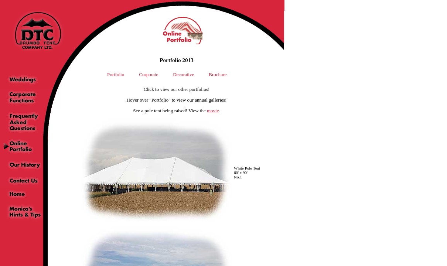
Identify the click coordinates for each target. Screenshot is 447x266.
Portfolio (115, 74)
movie (213, 110)
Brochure (217, 74)
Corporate (148, 74)
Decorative (183, 74)
